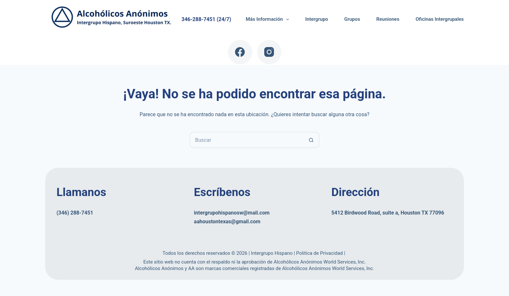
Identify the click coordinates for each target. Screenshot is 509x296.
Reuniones (387, 19)
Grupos (352, 19)
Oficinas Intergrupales (440, 19)
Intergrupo (316, 19)
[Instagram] (269, 52)
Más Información (269, 19)
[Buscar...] (246, 140)
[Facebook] (240, 52)
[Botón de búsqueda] (311, 140)
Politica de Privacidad (320, 253)
